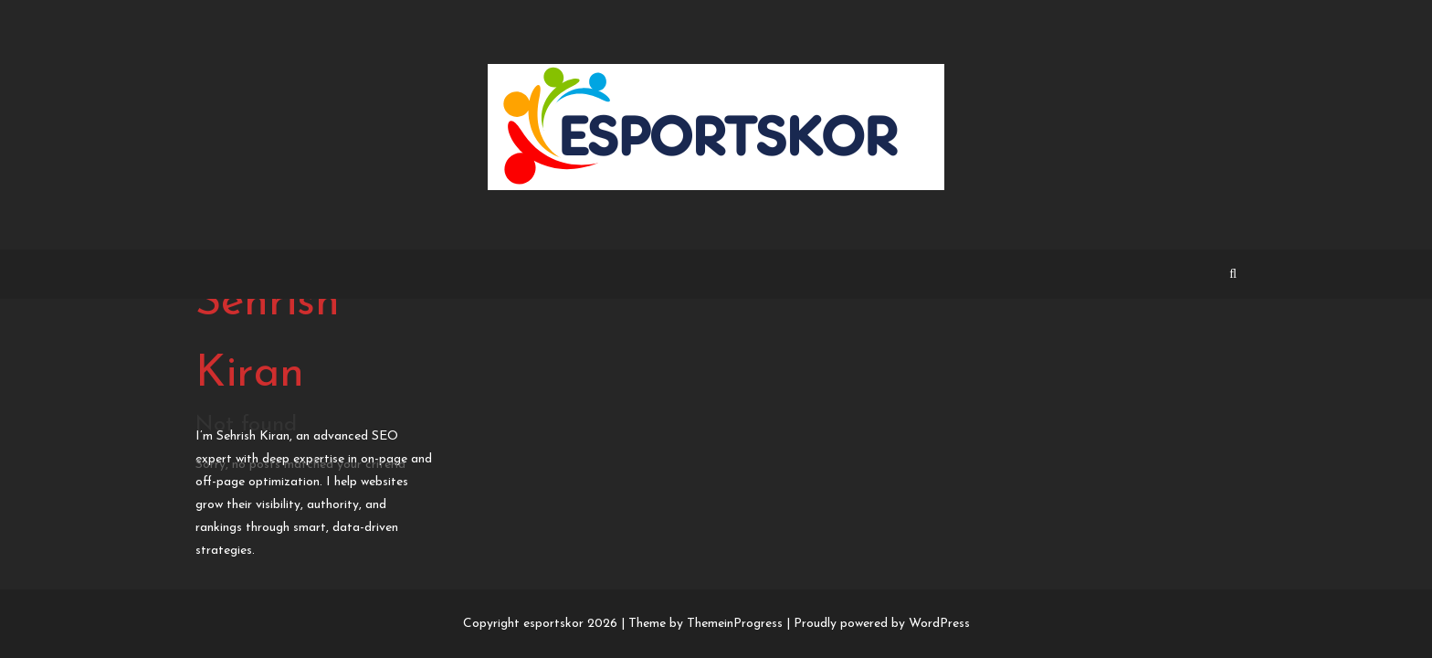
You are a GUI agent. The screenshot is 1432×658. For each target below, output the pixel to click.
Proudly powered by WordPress (882, 624)
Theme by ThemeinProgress (705, 624)
